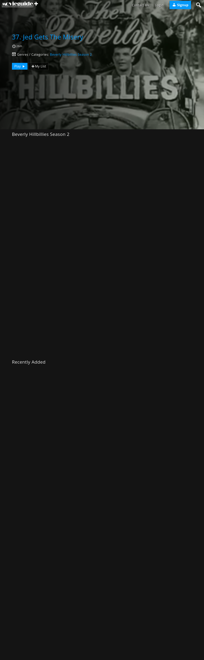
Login (159, 5)
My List (38, 66)
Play (20, 66)
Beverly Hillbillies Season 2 (71, 54)
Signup (180, 5)
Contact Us (140, 5)
